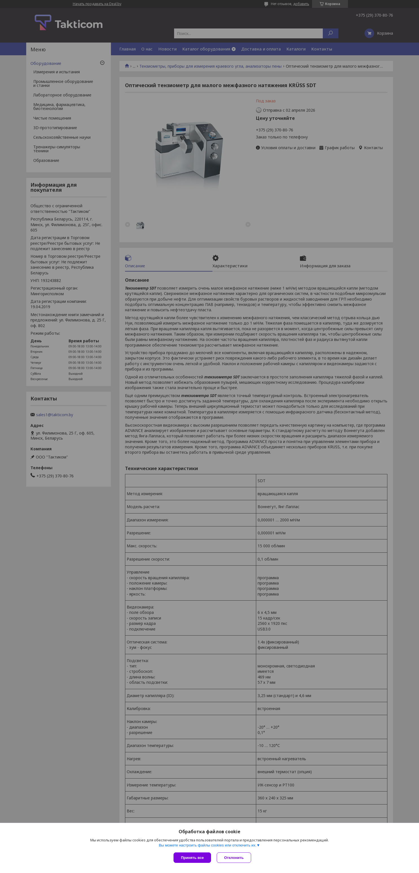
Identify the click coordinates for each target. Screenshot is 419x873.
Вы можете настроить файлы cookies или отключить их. (207, 845)
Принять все (192, 858)
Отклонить (233, 858)
